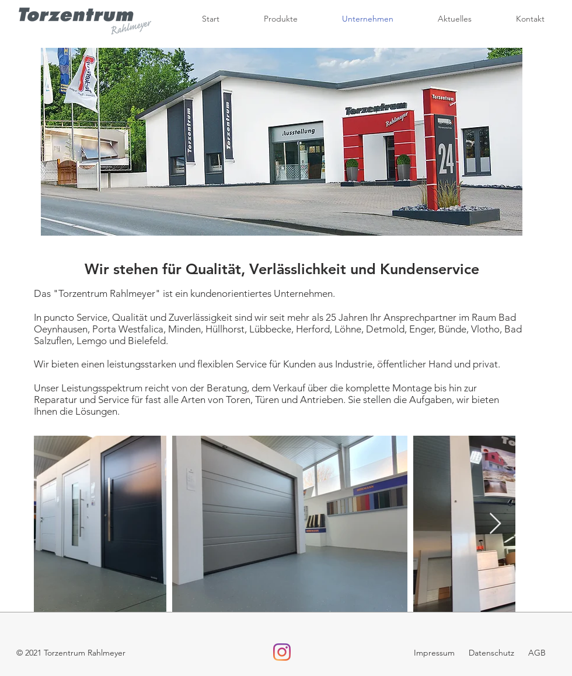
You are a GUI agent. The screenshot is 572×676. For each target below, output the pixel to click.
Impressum (435, 652)
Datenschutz (490, 652)
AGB (537, 652)
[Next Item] (495, 524)
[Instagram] (282, 652)
